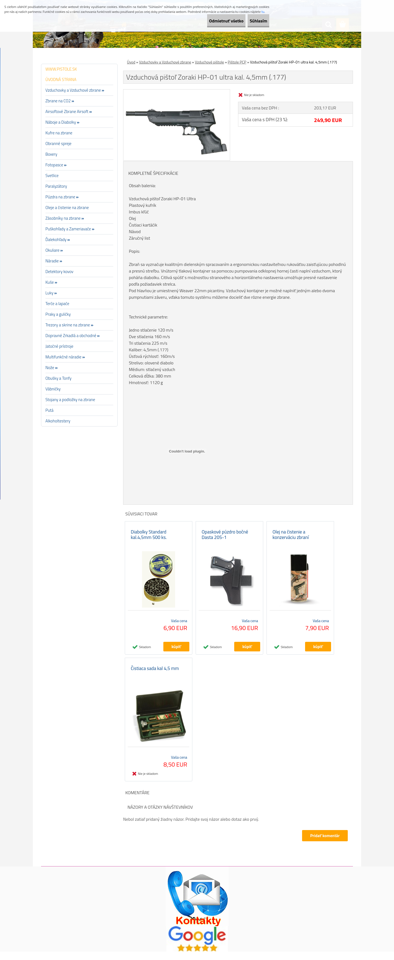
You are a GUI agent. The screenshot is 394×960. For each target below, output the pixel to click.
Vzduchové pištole (209, 62)
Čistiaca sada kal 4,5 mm (155, 677)
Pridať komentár (324, 844)
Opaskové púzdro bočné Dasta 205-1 (225, 538)
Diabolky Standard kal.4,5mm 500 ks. (149, 538)
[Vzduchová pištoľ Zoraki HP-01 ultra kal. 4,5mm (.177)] (176, 91)
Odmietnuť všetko (212, 21)
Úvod (131, 62)
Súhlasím (253, 21)
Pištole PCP (237, 62)
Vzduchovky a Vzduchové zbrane (165, 62)
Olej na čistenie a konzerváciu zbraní (291, 538)
